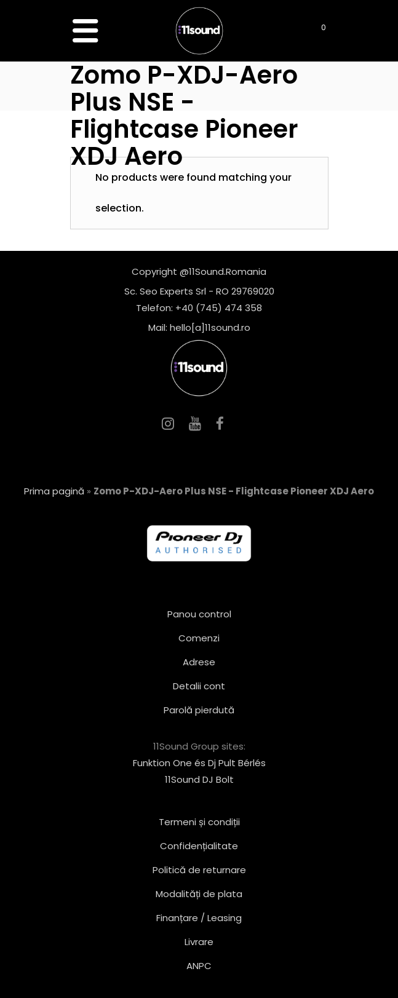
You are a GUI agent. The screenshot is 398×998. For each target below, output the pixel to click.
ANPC (199, 965)
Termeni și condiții (199, 821)
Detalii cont (199, 685)
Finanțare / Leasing (199, 917)
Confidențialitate (199, 845)
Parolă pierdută (199, 709)
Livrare (199, 941)
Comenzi (199, 638)
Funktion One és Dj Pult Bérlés (199, 762)
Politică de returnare (199, 869)
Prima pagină (54, 491)
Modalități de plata (199, 893)
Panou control (199, 614)
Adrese (199, 661)
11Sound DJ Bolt (199, 779)
